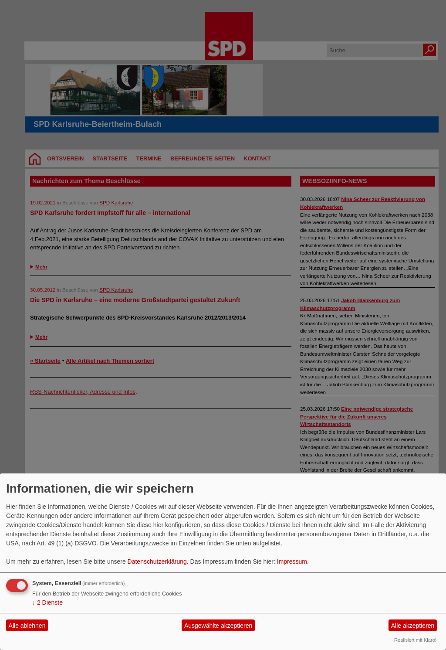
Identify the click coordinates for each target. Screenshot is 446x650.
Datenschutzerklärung (157, 561)
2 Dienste (47, 602)
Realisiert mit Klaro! (415, 640)
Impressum (292, 561)
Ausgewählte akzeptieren (218, 625)
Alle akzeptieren (413, 625)
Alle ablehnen (27, 625)
